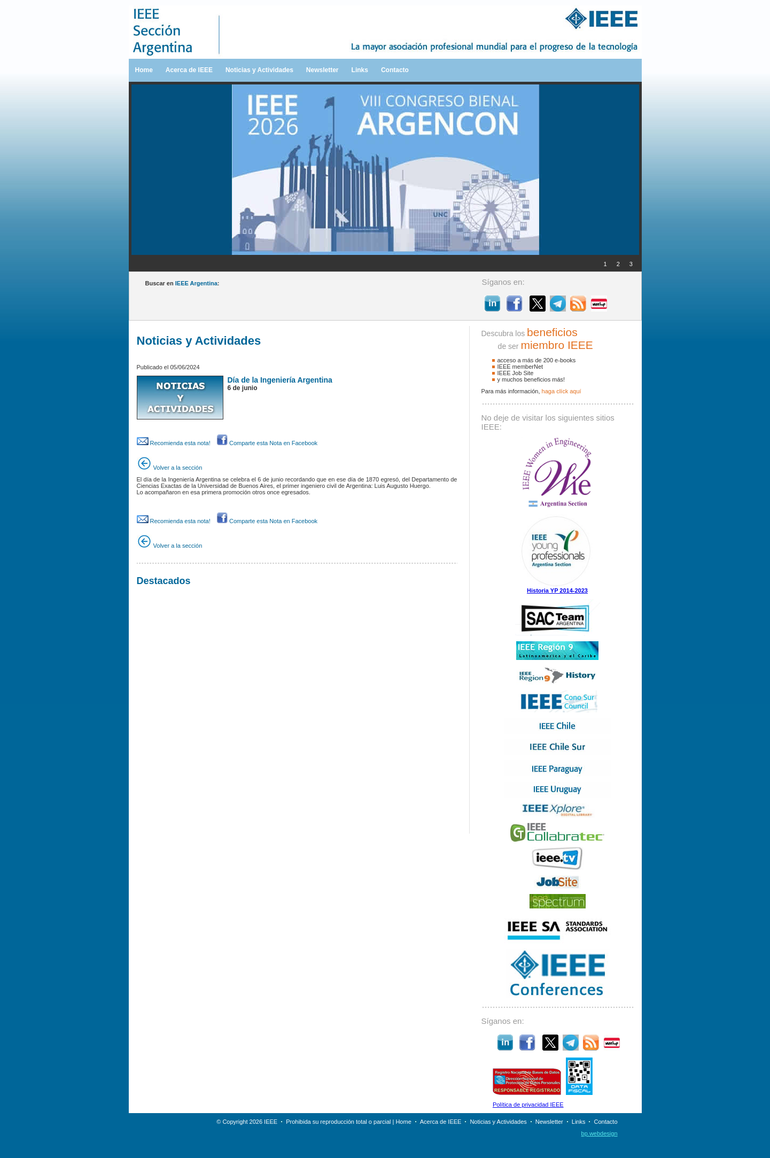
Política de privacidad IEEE (528, 1104)
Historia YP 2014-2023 (557, 590)
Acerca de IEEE (189, 70)
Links (360, 70)
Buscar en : (182, 283)
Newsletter (322, 70)
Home (144, 70)
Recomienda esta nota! (174, 443)
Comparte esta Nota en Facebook (267, 443)
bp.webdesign (599, 1133)
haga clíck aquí (561, 391)
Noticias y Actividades (259, 70)
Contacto (395, 70)
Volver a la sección (170, 467)
